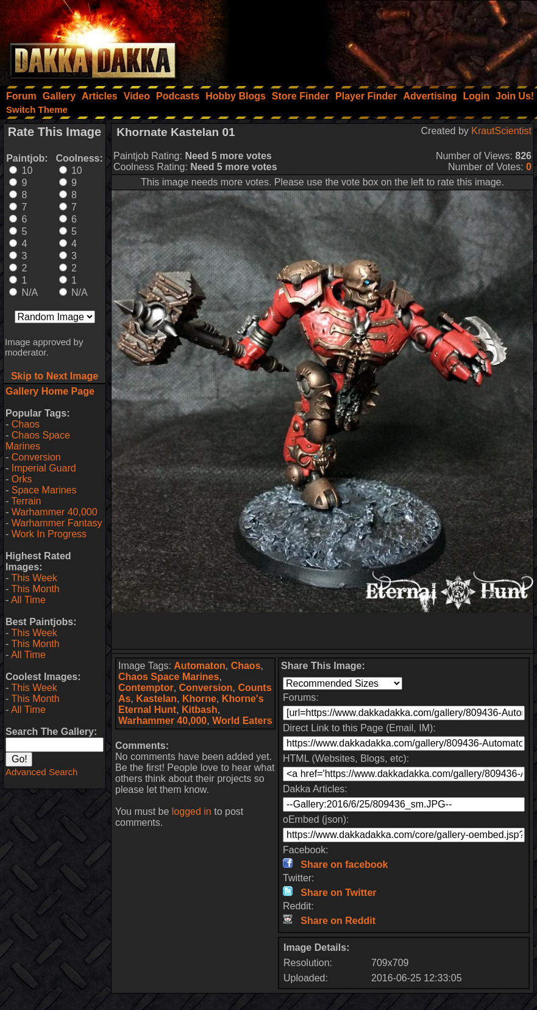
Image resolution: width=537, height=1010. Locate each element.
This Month (35, 589)
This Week (34, 578)
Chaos (26, 424)
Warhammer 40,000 (55, 512)
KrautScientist (501, 131)
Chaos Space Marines (37, 440)
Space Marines (44, 490)
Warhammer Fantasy (57, 523)
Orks (22, 479)
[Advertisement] (373, 39)
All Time (28, 600)
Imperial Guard (44, 468)
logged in (192, 811)
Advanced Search (41, 772)
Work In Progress (49, 534)
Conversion (36, 457)
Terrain (26, 501)
